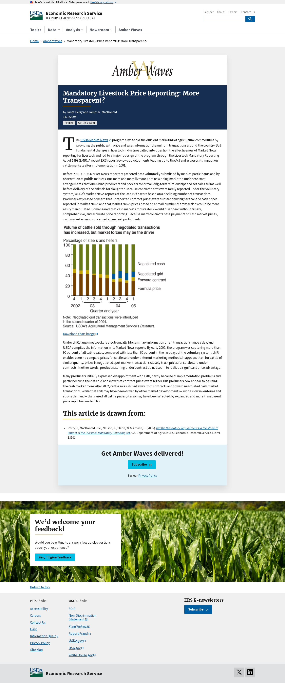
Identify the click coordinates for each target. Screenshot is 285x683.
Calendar (208, 12)
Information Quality (44, 636)
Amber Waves (130, 29)
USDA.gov (76, 640)
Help (33, 629)
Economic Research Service (74, 13)
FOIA (72, 609)
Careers (233, 12)
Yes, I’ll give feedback (55, 557)
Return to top (40, 587)
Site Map (36, 650)
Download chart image (79, 334)
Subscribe (139, 464)
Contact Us (248, 12)
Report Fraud (78, 633)
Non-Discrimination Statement (82, 617)
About (220, 12)
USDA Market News (94, 140)
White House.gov (81, 655)
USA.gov (75, 648)
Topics (35, 29)
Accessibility (39, 609)
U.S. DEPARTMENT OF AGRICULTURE (70, 18)
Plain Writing (78, 626)
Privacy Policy (147, 475)
